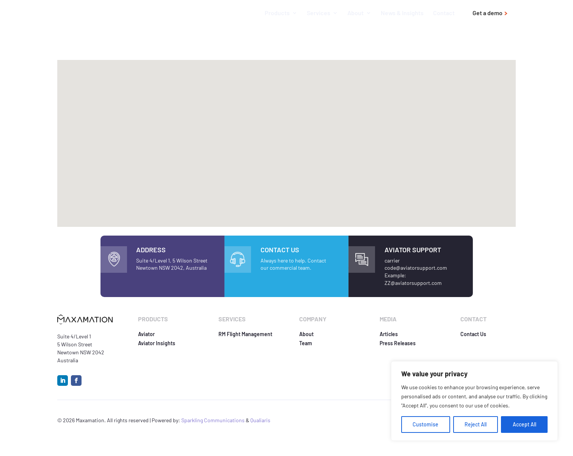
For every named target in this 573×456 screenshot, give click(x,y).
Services (318, 13)
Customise (425, 424)
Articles (389, 334)
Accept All (524, 424)
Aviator (146, 334)
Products (277, 13)
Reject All (476, 424)
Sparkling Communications (213, 420)
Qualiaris (260, 420)
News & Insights (402, 13)
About (355, 13)
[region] (474, 401)
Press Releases (398, 343)
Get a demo (487, 13)
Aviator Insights (156, 343)
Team (305, 343)
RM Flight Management (245, 334)
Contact (444, 13)
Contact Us (473, 334)
